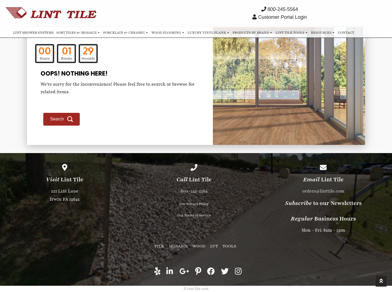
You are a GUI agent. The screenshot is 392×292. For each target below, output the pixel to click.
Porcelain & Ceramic (126, 32)
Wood (199, 246)
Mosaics (178, 246)
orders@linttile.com (323, 191)
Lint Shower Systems (33, 32)
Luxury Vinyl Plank (209, 32)
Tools (229, 246)
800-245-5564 (193, 191)
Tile (159, 246)
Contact (346, 32)
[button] (61, 119)
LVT (214, 246)
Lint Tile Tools (291, 32)
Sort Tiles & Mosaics (78, 32)
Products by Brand (252, 32)
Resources (323, 32)
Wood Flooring (168, 32)
